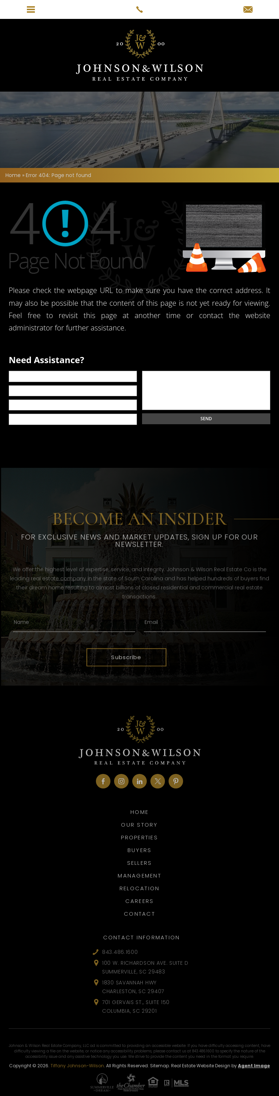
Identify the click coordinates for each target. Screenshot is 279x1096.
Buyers (140, 850)
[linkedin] (139, 781)
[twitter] (157, 781)
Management (139, 875)
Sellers (139, 863)
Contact (139, 914)
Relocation (140, 888)
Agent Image (254, 1066)
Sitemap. (160, 1066)
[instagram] (121, 781)
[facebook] (103, 781)
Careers (139, 901)
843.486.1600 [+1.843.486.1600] (120, 952)
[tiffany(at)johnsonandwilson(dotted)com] (247, 10)
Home (139, 812)
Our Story (139, 824)
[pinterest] (176, 781)
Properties (139, 837)
